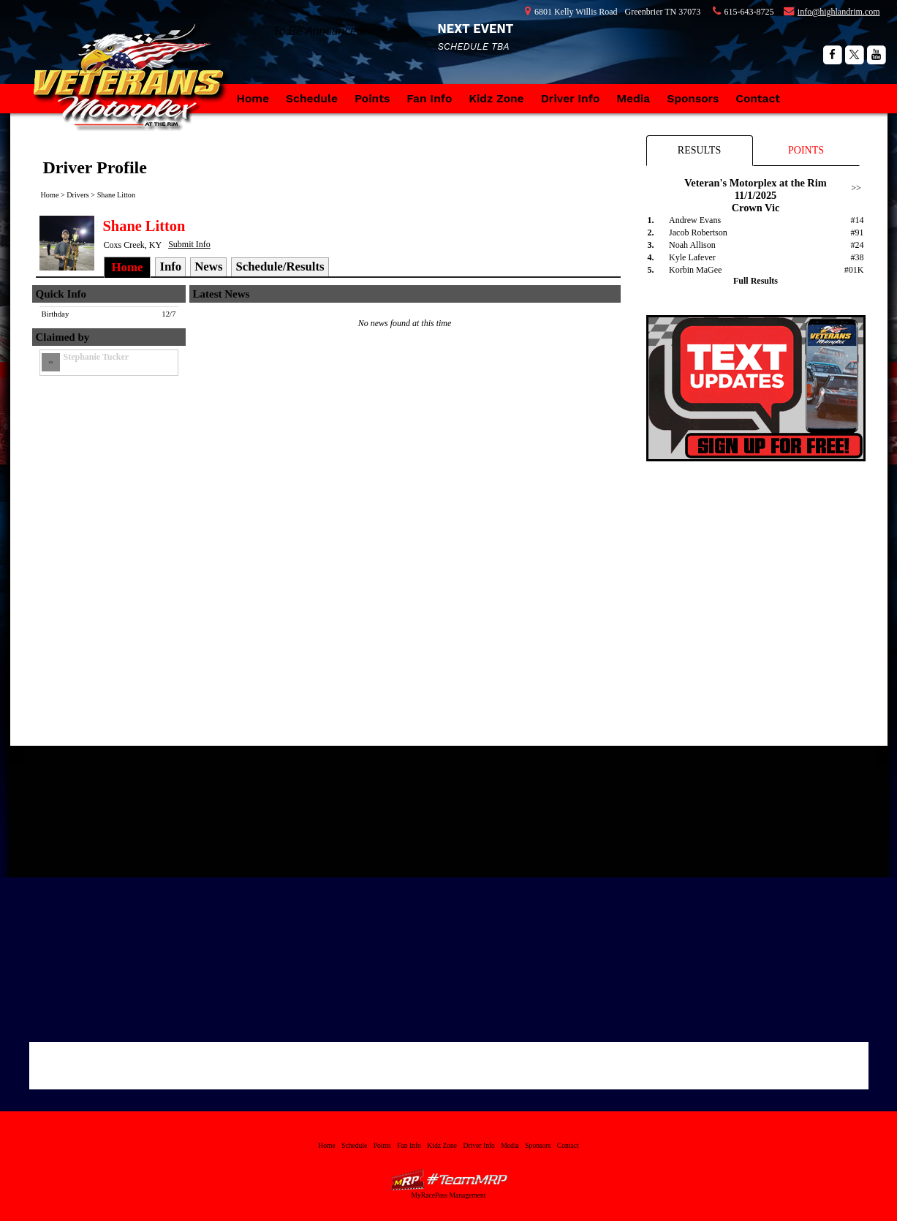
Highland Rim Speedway (309, 781)
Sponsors (693, 98)
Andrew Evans (695, 220)
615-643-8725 (749, 12)
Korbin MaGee (695, 270)
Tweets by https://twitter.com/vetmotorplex (589, 773)
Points (372, 98)
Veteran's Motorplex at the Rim (134, 91)
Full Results (755, 281)
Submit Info (189, 244)
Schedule (312, 98)
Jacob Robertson (698, 232)
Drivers (78, 195)
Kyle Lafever (692, 257)
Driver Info (570, 98)
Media (633, 98)
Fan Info (429, 98)
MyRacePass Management (448, 1195)
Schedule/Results (279, 266)
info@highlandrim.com (839, 12)
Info (170, 266)
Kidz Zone (496, 98)
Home (253, 98)
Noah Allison (692, 245)
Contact (757, 98)
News (208, 266)
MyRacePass (449, 1179)
